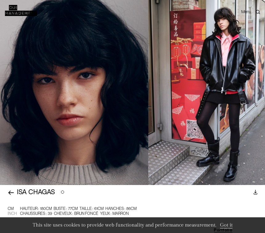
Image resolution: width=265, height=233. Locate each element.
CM (11, 208)
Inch (12, 213)
